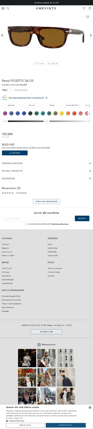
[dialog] (46, 416)
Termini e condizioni (55, 268)
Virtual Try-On (7, 268)
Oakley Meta (52, 252)
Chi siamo (5, 244)
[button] (42, 421)
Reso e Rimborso (8, 307)
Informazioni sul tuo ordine (11, 300)
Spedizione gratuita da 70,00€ (46, 3)
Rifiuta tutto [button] (25, 425)
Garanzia (51, 276)
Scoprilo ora (46, 331)
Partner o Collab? (8, 255)
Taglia (4, 89)
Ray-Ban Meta (52, 248)
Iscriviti (82, 218)
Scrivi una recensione (47, 201)
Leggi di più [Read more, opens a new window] (18, 418)
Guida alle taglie (21, 90)
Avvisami (14, 153)
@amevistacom (46, 344)
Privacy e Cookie (54, 272)
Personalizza (6, 276)
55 (10, 89)
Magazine (5, 248)
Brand (50, 244)
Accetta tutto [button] (65, 425)
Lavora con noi (7, 252)
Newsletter (5, 311)
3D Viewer (5, 272)
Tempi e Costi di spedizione (11, 303)
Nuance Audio (53, 255)
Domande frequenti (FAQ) (11, 296)
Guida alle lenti (7, 283)
